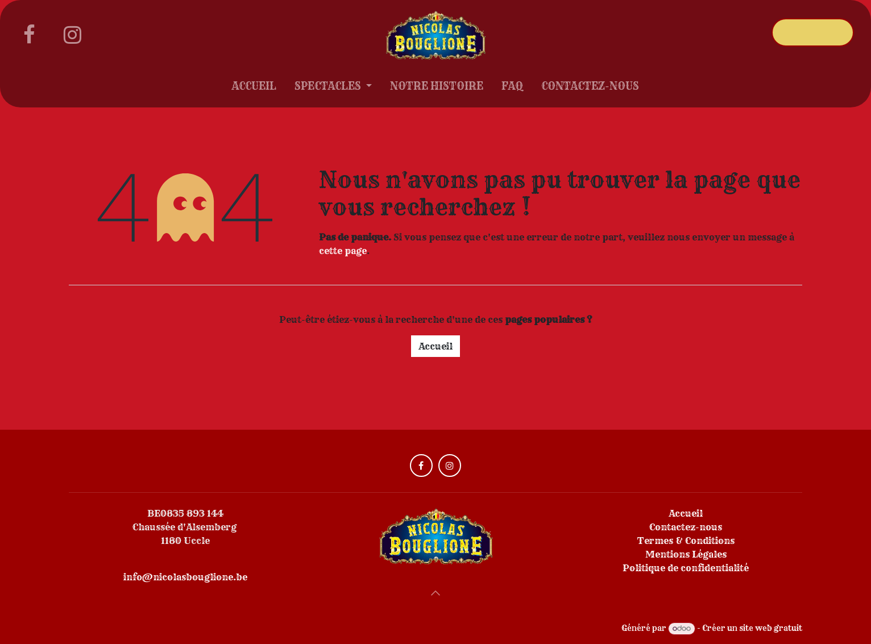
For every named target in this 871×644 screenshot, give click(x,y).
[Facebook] (29, 34)
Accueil (435, 346)
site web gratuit (770, 628)
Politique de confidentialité (686, 568)
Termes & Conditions (686, 540)
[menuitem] (254, 88)
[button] (435, 592)
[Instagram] (72, 34)
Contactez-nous (685, 527)
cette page (343, 250)
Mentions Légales (686, 554)
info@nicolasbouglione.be (185, 577)
